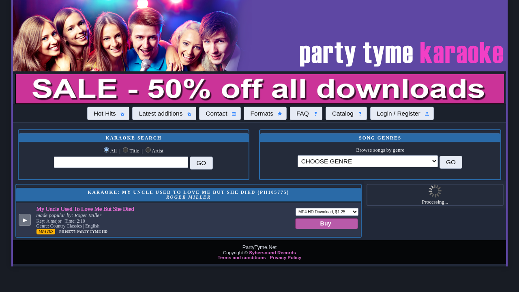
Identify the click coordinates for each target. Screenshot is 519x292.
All (113, 151)
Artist (157, 151)
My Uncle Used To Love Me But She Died (85, 209)
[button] (108, 113)
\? (368, 161)
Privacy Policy (285, 257)
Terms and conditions (242, 257)
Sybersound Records (272, 252)
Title (134, 151)
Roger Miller (88, 215)
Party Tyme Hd (92, 232)
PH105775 (68, 232)
